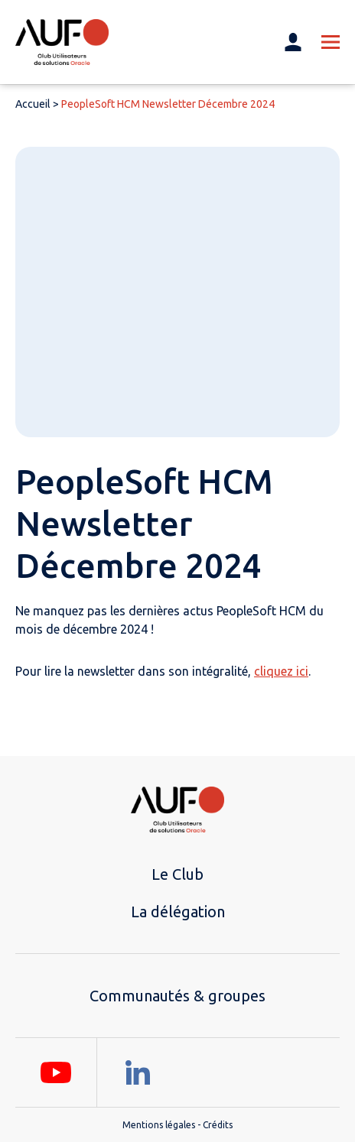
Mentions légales (158, 1125)
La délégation (178, 911)
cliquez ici (281, 671)
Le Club (177, 874)
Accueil (32, 104)
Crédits (218, 1125)
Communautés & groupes (177, 995)
